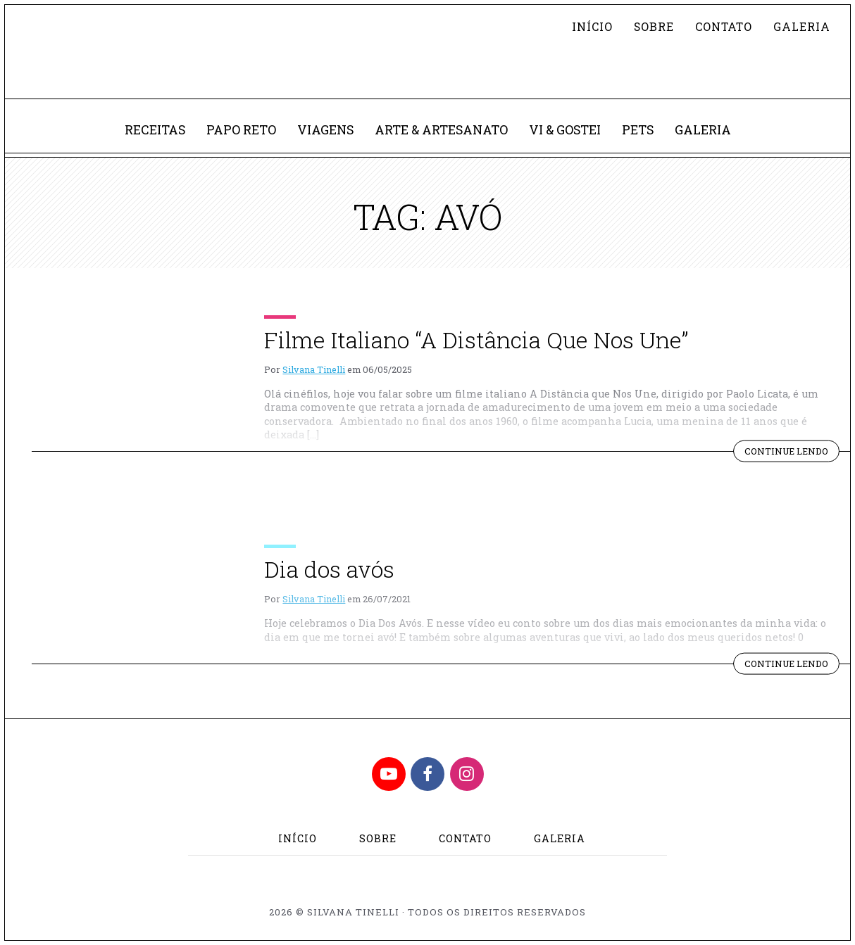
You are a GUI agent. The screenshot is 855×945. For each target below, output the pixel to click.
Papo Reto (241, 130)
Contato (723, 26)
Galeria (801, 26)
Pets (638, 130)
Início (592, 26)
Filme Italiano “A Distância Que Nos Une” (476, 339)
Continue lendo (792, 453)
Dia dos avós (329, 569)
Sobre (654, 26)
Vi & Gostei (565, 130)
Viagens (325, 130)
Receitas (155, 130)
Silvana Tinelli (313, 369)
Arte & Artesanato (441, 130)
